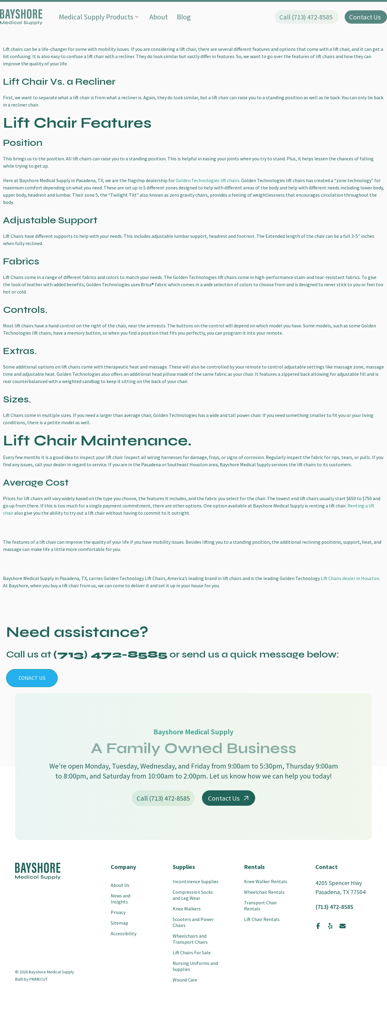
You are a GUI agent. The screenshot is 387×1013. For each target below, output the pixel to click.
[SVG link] (37, 871)
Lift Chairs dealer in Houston (350, 578)
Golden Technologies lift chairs (207, 180)
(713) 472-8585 (334, 906)
